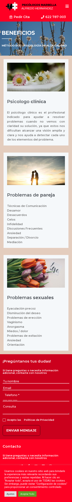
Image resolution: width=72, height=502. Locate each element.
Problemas (30, 297)
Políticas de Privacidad (38, 419)
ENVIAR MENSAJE (21, 430)
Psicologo (26, 101)
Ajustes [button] (10, 494)
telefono (12, 395)
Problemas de (31, 195)
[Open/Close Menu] (67, 6)
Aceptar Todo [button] (27, 494)
